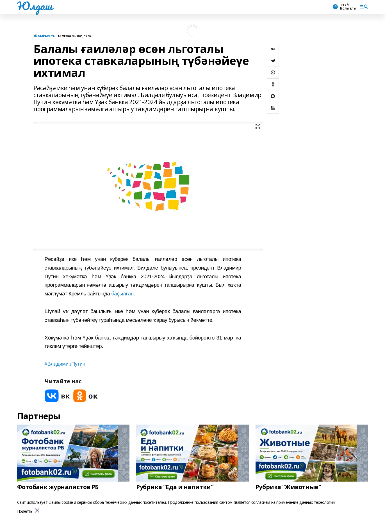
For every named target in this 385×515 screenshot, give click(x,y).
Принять (25, 511)
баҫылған (122, 294)
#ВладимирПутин (65, 364)
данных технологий (317, 502)
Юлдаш (34, 5)
